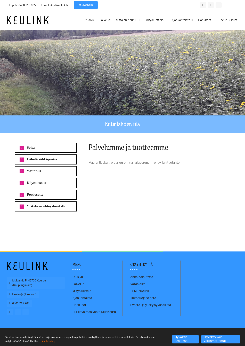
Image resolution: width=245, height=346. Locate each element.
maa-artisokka (21, 229)
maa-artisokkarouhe (33, 229)
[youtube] (219, 5)
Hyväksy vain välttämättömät (215, 339)
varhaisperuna (55, 229)
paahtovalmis (45, 229)
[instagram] (211, 5)
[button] (45, 147)
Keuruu (13, 229)
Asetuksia (48, 341)
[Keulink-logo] (27, 263)
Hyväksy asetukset (182, 339)
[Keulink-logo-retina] (28, 17)
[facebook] (203, 5)
